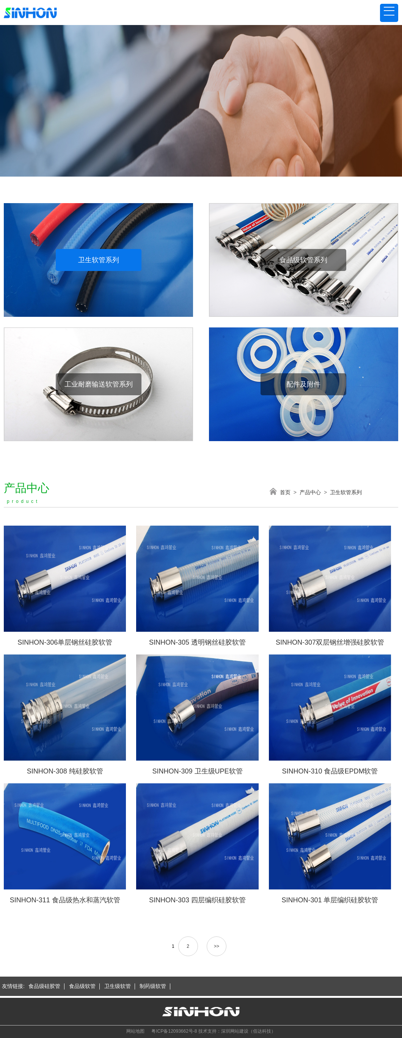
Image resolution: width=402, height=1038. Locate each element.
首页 (285, 492)
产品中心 (310, 492)
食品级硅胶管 (44, 986)
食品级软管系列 (303, 260)
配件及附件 (303, 384)
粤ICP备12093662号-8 (174, 1031)
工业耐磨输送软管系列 (98, 384)
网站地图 (135, 1031)
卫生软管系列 (98, 260)
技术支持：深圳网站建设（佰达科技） (237, 1031)
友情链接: (13, 986)
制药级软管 (153, 986)
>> (216, 946)
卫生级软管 (117, 986)
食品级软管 (82, 986)
